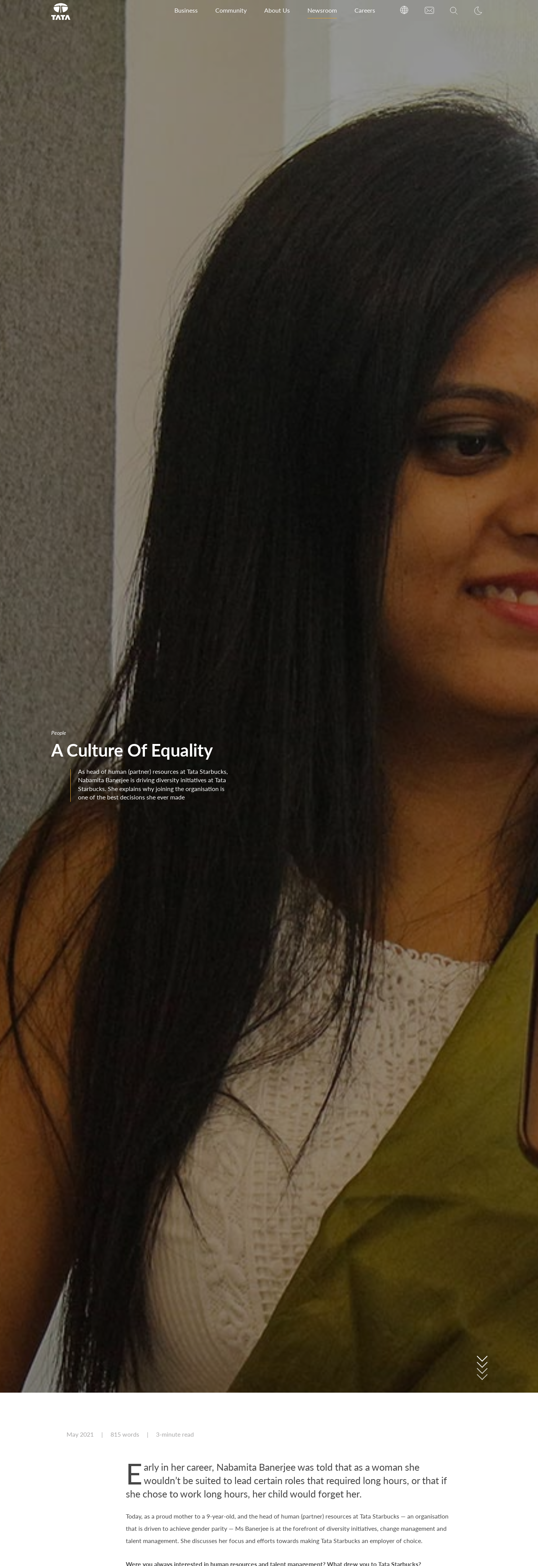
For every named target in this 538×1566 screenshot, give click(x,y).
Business (186, 10)
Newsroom (322, 10)
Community (231, 10)
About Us (277, 10)
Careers (364, 10)
